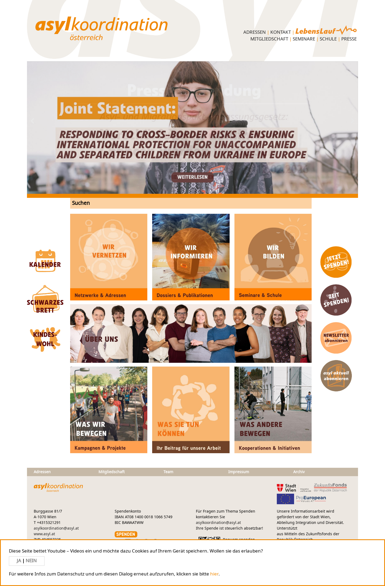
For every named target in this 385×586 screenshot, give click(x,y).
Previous (60, 121)
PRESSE (349, 39)
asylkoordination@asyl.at (56, 528)
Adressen (254, 32)
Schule (328, 39)
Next (325, 121)
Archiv (299, 472)
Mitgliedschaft (269, 39)
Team (168, 472)
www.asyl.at (44, 534)
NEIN (31, 560)
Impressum (238, 472)
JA (19, 560)
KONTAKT (280, 32)
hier (214, 574)
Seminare (304, 39)
